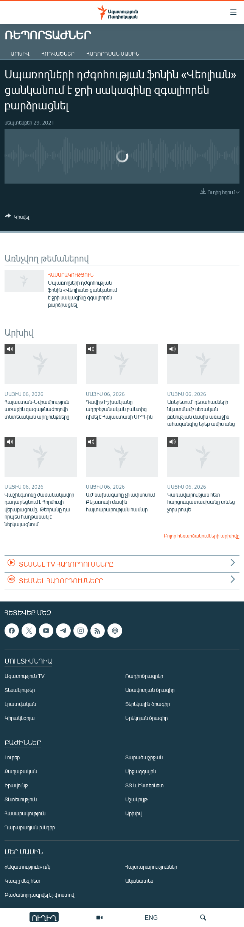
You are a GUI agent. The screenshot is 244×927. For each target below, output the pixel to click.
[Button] (17, 218)
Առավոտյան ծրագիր (149, 690)
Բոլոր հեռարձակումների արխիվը (201, 536)
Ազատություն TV (25, 676)
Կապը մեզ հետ (22, 880)
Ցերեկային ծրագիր (147, 704)
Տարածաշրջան (144, 757)
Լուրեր (12, 757)
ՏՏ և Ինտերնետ (144, 785)
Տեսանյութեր (20, 690)
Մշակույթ (136, 799)
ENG (151, 917)
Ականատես (139, 880)
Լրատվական (20, 704)
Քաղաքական (21, 771)
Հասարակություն (70, 275)
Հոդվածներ (58, 53)
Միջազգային (140, 771)
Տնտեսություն (21, 799)
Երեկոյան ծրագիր (146, 718)
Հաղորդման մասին (113, 53)
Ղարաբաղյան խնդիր (30, 827)
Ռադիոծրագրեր (144, 676)
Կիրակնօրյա (20, 718)
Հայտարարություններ (151, 866)
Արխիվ (20, 53)
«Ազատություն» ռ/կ (27, 866)
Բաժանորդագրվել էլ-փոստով (39, 894)
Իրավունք (16, 785)
